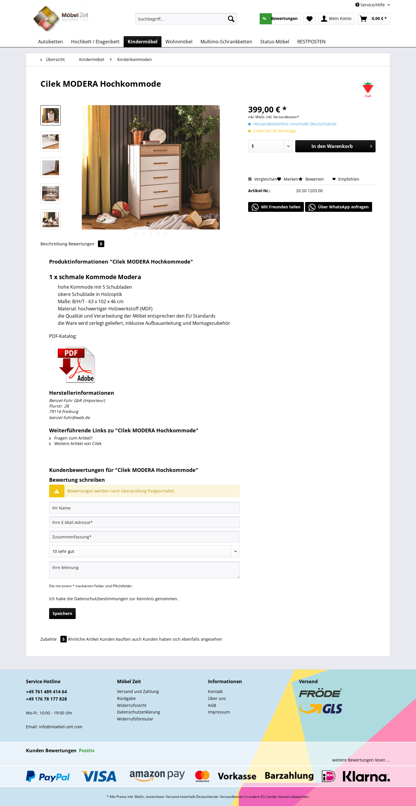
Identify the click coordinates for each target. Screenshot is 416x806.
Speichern (62, 613)
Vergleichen (262, 179)
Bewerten (311, 179)
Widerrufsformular (135, 719)
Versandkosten (232, 796)
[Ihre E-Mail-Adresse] (144, 522)
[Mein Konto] (336, 19)
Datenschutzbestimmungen (101, 598)
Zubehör (54, 639)
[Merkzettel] (309, 19)
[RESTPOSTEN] (311, 41)
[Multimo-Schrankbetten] (226, 41)
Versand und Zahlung (138, 691)
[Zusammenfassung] (144, 536)
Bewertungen (86, 244)
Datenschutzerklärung (138, 712)
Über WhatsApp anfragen (339, 207)
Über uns (217, 698)
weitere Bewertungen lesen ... (361, 760)
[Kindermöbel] (142, 41)
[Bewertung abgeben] (144, 551)
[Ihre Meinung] (144, 570)
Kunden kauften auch (121, 639)
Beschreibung (53, 244)
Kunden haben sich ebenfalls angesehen (182, 639)
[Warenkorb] (373, 19)
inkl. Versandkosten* (282, 116)
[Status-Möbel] (274, 41)
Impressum (219, 712)
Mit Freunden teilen (276, 207)
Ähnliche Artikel (83, 639)
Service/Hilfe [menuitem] (370, 5)
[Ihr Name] (144, 508)
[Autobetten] (50, 41)
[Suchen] (231, 19)
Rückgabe (126, 698)
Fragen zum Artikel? (70, 438)
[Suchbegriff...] (186, 19)
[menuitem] (186, 21)
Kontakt (215, 691)
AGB (212, 705)
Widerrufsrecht (131, 705)
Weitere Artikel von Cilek (75, 443)
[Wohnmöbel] (178, 41)
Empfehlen (345, 179)
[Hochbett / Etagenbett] (95, 41)
